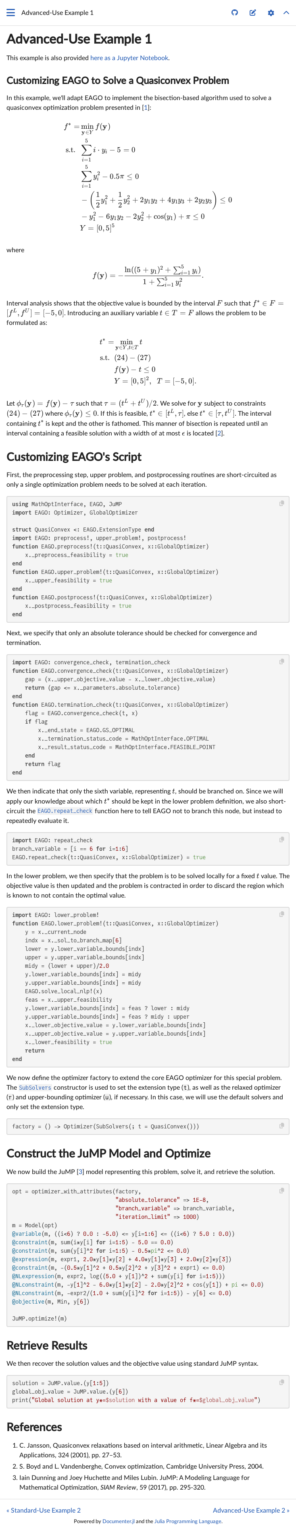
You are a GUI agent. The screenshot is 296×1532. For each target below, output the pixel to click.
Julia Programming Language (187, 1521)
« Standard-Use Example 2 (43, 1510)
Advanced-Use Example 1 (79, 39)
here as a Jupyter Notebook (129, 58)
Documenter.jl (118, 1521)
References (34, 1427)
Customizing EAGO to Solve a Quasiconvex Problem (117, 81)
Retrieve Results (46, 1346)
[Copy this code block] (282, 503)
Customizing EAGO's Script (73, 457)
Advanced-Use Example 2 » (251, 1510)
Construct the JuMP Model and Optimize (108, 1153)
